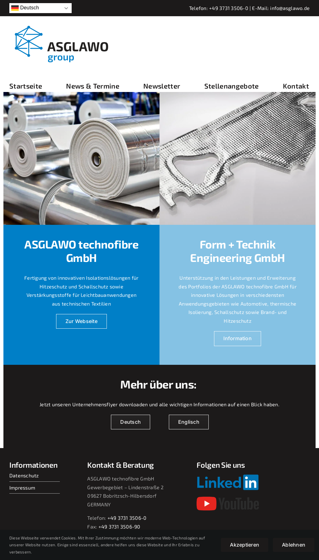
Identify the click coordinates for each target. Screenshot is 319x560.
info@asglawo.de (290, 8)
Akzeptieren (244, 545)
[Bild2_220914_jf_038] (81, 94)
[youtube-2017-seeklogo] (228, 499)
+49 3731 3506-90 (119, 526)
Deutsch (25, 8)
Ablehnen (293, 545)
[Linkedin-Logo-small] (228, 477)
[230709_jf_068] (238, 94)
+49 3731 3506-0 (228, 8)
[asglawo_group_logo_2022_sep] (65, 25)
